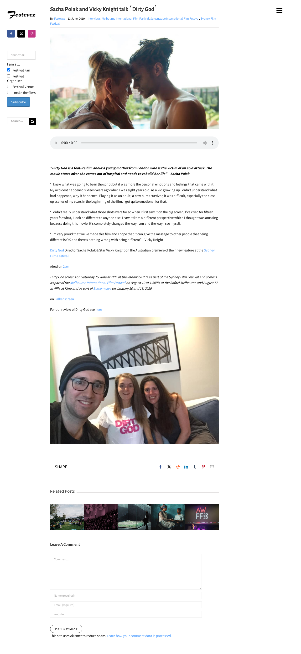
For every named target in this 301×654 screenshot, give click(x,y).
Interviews (94, 18)
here (98, 309)
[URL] (126, 614)
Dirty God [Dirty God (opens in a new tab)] (57, 250)
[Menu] (279, 10)
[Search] (32, 121)
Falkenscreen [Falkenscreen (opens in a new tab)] (64, 299)
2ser (66, 266)
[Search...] (18, 120)
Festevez (59, 18)
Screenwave (102, 288)
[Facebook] (11, 34)
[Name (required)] (126, 595)
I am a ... (13, 64)
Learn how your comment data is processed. (139, 635)
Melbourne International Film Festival (125, 18)
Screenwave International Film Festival (174, 18)
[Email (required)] (126, 604)
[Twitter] (21, 34)
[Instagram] (32, 34)
